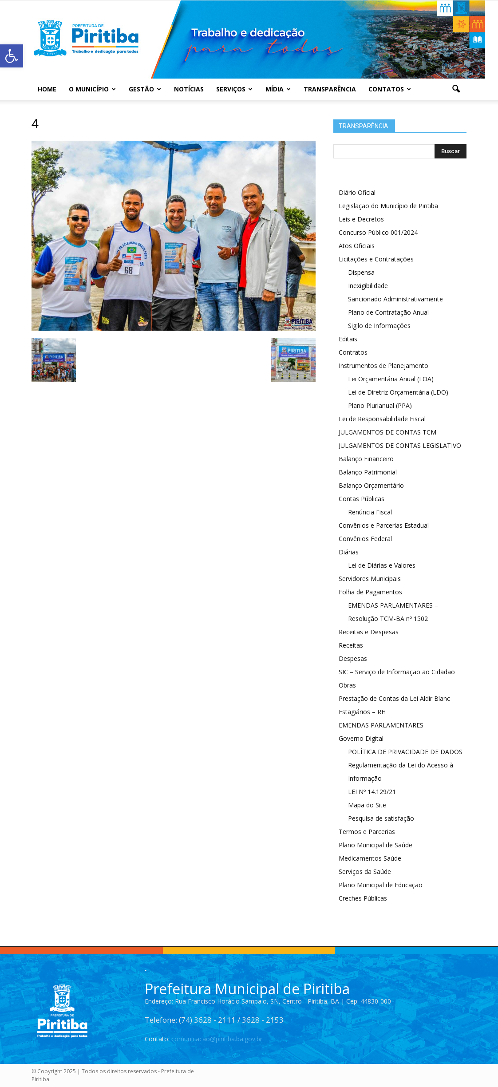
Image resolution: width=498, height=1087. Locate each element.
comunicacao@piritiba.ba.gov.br (216, 1039)
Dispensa (361, 272)
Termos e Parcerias (367, 831)
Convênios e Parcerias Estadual (384, 525)
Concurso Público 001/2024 (378, 232)
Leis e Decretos (361, 219)
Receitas (351, 645)
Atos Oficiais (357, 245)
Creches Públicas (363, 898)
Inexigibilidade (368, 285)
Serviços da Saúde (365, 871)
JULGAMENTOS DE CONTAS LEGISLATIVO (400, 445)
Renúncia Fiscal (370, 512)
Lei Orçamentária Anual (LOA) (391, 379)
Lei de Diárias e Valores (381, 565)
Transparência (330, 89)
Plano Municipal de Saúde (375, 845)
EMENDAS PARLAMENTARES (381, 725)
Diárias (349, 552)
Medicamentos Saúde (370, 858)
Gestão (145, 89)
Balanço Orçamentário (371, 485)
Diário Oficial (357, 192)
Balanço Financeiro (366, 459)
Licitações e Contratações (376, 259)
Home (47, 89)
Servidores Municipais (370, 578)
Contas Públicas (361, 498)
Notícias (189, 89)
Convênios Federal (365, 538)
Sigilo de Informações (379, 325)
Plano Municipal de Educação (381, 885)
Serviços (234, 89)
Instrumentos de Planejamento (383, 365)
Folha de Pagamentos (370, 592)
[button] (455, 89)
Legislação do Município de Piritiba (388, 206)
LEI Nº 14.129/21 (372, 791)
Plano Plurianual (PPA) (380, 405)
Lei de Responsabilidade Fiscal (382, 419)
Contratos (353, 352)
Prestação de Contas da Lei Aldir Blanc (394, 698)
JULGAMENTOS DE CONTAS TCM (387, 432)
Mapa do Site (367, 805)
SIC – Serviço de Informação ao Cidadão (397, 672)
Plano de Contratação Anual (388, 312)
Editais (348, 339)
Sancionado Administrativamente (395, 299)
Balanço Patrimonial (368, 472)
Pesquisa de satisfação (381, 818)
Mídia (278, 89)
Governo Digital (361, 738)
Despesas (353, 658)
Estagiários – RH (362, 712)
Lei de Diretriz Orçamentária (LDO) (398, 392)
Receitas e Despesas (369, 632)
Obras (347, 685)
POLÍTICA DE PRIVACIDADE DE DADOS (405, 751)
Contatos (389, 89)
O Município (92, 89)
